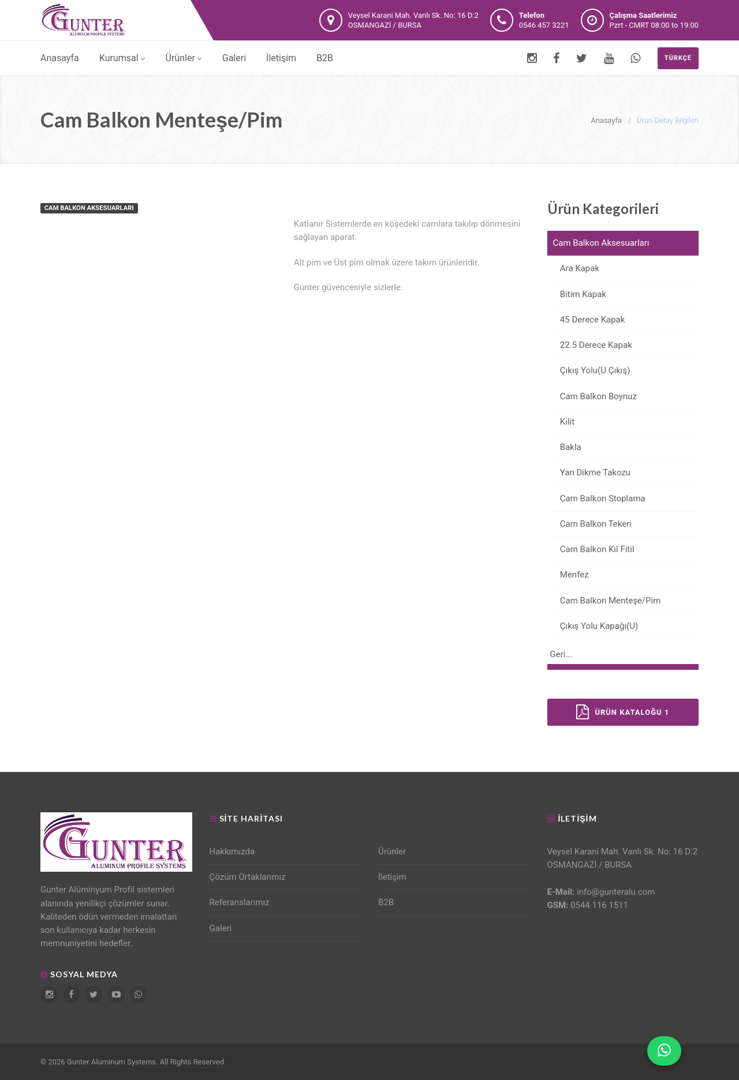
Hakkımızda (232, 851)
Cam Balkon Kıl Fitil (591, 549)
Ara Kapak (573, 268)
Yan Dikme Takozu (589, 472)
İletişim (281, 57)
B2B (324, 57)
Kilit (561, 422)
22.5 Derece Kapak (589, 345)
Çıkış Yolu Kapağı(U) (593, 626)
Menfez (568, 574)
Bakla (564, 447)
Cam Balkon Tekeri (589, 524)
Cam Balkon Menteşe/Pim (604, 600)
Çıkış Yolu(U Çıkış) (588, 370)
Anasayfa (59, 57)
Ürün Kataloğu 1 (622, 711)
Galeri (234, 57)
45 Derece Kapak (586, 319)
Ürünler (184, 57)
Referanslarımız (240, 902)
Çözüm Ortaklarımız (248, 877)
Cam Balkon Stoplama (596, 498)
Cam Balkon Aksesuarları (601, 243)
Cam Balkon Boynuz (592, 396)
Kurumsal (122, 57)
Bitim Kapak (577, 294)
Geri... (561, 654)
